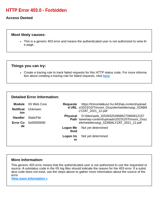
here (106, 75)
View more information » (29, 178)
